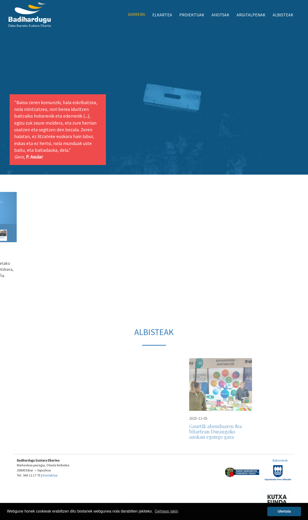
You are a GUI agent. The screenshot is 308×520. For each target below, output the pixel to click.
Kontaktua (50, 475)
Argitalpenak (251, 15)
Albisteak (283, 15)
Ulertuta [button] (284, 511)
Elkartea (162, 15)
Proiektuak (191, 15)
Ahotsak (220, 15)
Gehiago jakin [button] (166, 511)
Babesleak (280, 460)
